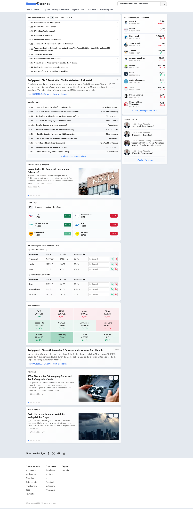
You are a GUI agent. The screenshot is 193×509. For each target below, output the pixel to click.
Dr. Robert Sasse (111, 130)
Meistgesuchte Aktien (60, 9)
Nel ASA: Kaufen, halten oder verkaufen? (51, 125)
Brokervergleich (106, 9)
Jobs (28, 491)
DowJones (58, 207)
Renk (132, 73)
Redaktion (50, 471)
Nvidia (31, 265)
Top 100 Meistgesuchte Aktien (145, 111)
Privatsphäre (31, 487)
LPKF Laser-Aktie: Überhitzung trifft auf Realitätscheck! (57, 112)
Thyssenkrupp (34, 290)
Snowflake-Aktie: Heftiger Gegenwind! (50, 143)
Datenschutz (31, 483)
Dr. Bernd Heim (112, 139)
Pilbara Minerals (136, 95)
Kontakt (65, 471)
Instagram (50, 487)
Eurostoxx (39, 207)
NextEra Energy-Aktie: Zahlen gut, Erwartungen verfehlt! (57, 116)
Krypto (74, 9)
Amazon (133, 51)
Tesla (31, 285)
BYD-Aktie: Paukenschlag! (45, 31)
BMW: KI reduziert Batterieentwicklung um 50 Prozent (57, 139)
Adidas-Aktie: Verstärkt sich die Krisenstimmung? (54, 44)
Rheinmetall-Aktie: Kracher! (45, 27)
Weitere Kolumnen (145, 160)
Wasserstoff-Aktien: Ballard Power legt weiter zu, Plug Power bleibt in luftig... (148, 144)
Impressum (31, 471)
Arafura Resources (137, 80)
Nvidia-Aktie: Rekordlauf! (44, 35)
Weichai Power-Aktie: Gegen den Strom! (51, 147)
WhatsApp (50, 491)
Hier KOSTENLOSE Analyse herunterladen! (47, 94)
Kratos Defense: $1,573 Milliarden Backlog (51, 71)
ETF (82, 9)
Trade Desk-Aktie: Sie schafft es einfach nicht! (54, 107)
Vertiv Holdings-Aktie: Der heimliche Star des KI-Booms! (56, 63)
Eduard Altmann (111, 116)
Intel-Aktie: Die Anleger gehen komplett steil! (52, 67)
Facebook (50, 483)
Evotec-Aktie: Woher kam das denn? (49, 39)
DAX (30, 207)
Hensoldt (32, 295)
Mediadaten (31, 475)
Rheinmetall (33, 259)
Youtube (49, 475)
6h (48, 17)
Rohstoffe (92, 9)
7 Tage (62, 17)
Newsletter (30, 495)
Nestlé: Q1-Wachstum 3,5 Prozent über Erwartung (55, 130)
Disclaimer (30, 479)
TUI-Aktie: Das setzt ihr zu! (45, 54)
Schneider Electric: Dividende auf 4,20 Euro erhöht (55, 134)
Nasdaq (48, 207)
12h (52, 17)
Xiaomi (31, 270)
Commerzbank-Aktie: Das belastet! (48, 58)
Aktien (36, 9)
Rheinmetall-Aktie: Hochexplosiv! (48, 22)
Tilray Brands (135, 43)
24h (56, 17)
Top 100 (46, 9)
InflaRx (132, 29)
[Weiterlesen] (117, 22)
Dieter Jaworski (112, 121)
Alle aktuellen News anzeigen (74, 156)
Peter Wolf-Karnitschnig (109, 107)
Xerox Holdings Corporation (136, 103)
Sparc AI (133, 21)
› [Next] (115, 171)
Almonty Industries (137, 58)
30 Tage (69, 17)
